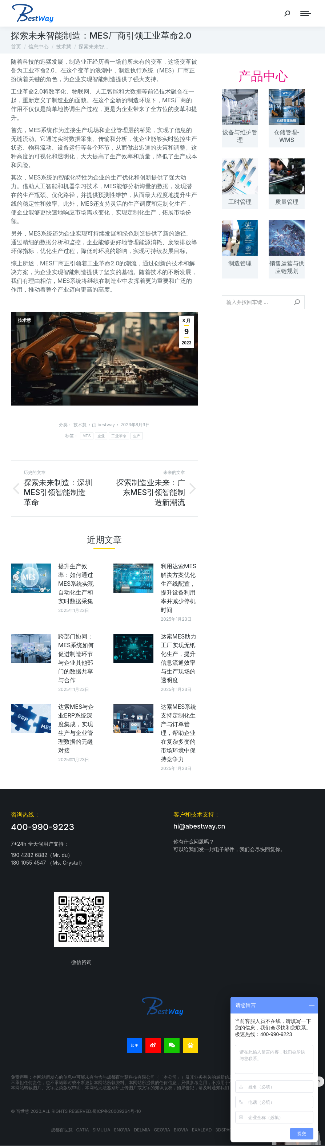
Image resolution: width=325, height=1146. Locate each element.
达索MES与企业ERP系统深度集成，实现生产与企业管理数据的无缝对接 (76, 728)
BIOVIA (181, 1130)
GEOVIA (162, 1130)
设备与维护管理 (239, 136)
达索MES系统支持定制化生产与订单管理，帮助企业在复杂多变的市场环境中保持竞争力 (178, 733)
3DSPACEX (226, 1130)
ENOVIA (122, 1130)
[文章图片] (31, 578)
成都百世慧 (62, 1130)
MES (87, 436)
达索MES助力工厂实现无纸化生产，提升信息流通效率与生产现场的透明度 (178, 658)
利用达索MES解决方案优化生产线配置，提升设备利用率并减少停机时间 (178, 587)
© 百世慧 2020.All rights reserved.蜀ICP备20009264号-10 (76, 1111)
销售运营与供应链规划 (286, 267)
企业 (101, 436)
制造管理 (240, 263)
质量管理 (286, 201)
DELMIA (142, 1130)
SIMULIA (102, 1130)
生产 (137, 436)
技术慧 (24, 320)
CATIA (82, 1130)
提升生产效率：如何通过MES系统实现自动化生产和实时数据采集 (76, 583)
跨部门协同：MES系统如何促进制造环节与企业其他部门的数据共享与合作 (76, 658)
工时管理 (240, 201)
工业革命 (118, 436)
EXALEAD (202, 1130)
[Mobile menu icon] (305, 13)
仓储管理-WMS (287, 136)
